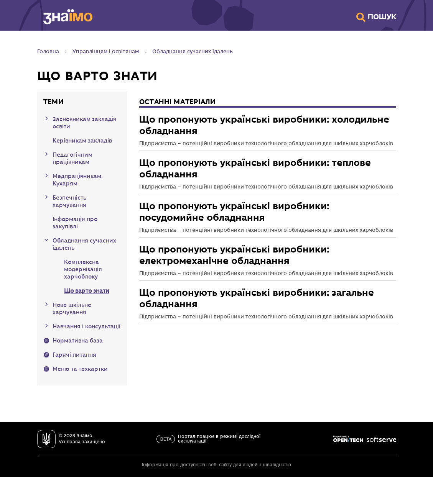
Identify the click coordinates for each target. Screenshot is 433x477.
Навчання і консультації (86, 327)
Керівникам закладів (82, 141)
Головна (48, 51)
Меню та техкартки (80, 369)
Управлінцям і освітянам (105, 51)
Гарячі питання (74, 355)
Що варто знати (86, 291)
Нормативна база (78, 341)
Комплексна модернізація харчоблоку (83, 269)
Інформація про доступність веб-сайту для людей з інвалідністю (216, 464)
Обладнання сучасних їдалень (192, 51)
